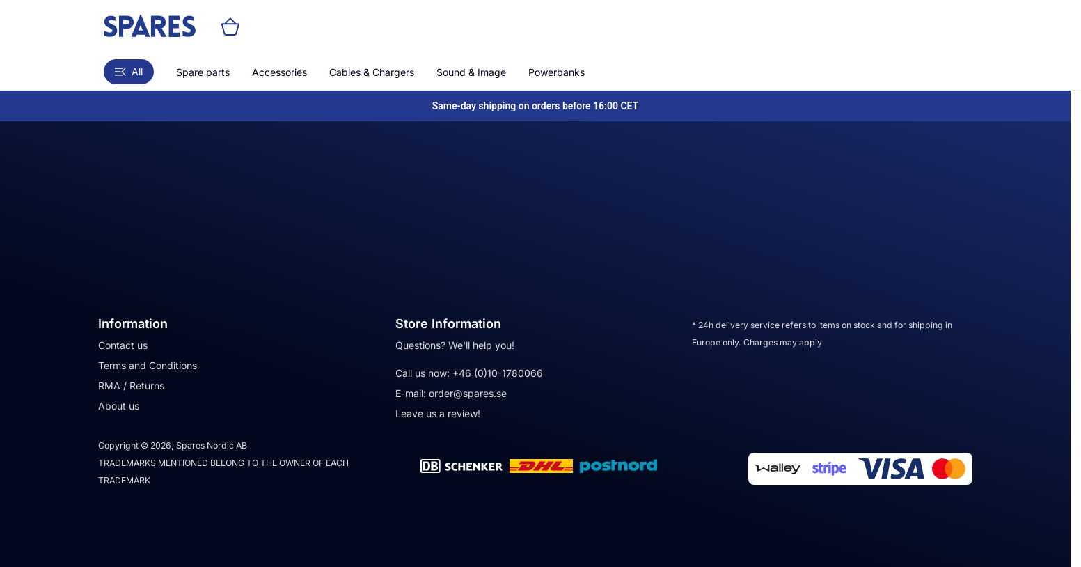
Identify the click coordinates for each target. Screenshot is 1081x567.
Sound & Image (471, 72)
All (129, 71)
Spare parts (203, 72)
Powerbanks (556, 72)
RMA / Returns (131, 385)
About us (118, 406)
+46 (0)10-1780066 (497, 373)
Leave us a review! (437, 413)
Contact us (123, 345)
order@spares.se (468, 393)
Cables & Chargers (371, 72)
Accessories (279, 72)
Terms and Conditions (147, 365)
